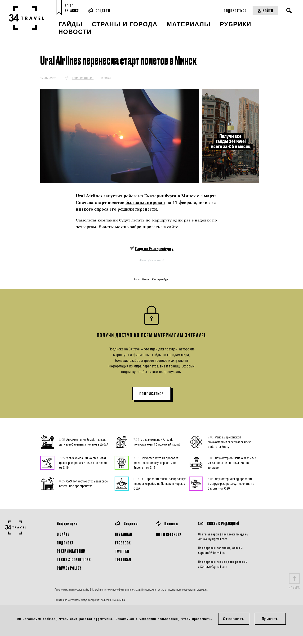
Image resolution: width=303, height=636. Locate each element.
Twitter (122, 551)
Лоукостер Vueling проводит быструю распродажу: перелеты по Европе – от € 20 (231, 483)
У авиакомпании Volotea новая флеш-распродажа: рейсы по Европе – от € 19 (85, 462)
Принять (270, 618)
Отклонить (233, 618)
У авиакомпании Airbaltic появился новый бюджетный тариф (157, 441)
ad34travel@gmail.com (212, 567)
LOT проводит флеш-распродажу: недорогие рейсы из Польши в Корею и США (160, 483)
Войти (265, 10)
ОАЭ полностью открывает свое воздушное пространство (83, 483)
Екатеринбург (160, 279)
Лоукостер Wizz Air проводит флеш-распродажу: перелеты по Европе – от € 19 (156, 462)
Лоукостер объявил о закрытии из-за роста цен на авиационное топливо (232, 462)
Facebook (123, 542)
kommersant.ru (83, 78)
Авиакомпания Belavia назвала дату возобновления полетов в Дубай (83, 441)
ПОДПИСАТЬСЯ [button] (151, 393)
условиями (147, 619)
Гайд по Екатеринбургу (154, 248)
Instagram (123, 534)
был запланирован (145, 202)
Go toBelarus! (72, 8)
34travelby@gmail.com (212, 539)
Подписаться (235, 10)
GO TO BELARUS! (168, 534)
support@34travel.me (211, 553)
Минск (145, 279)
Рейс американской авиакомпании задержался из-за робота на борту (229, 442)
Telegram (123, 559)
